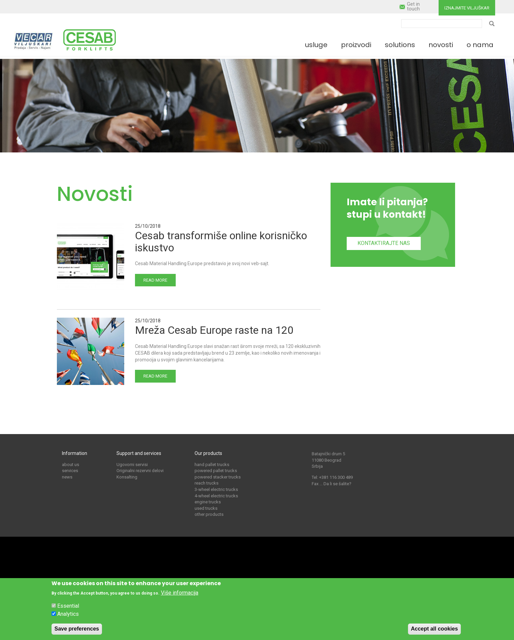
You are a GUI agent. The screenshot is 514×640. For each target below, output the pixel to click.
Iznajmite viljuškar (466, 7)
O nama (480, 44)
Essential (68, 609)
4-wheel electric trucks (216, 495)
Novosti (441, 44)
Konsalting (126, 476)
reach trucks (206, 483)
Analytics (68, 617)
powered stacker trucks (218, 476)
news (67, 476)
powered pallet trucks (216, 470)
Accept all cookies (434, 632)
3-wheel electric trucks (216, 489)
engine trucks (208, 501)
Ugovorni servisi (132, 464)
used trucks (206, 508)
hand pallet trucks (212, 464)
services (70, 470)
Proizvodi (356, 44)
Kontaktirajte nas (383, 243)
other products (209, 514)
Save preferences (77, 632)
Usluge (316, 44)
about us (70, 464)
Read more (155, 280)
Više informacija (179, 595)
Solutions (400, 44)
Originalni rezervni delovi (140, 470)
